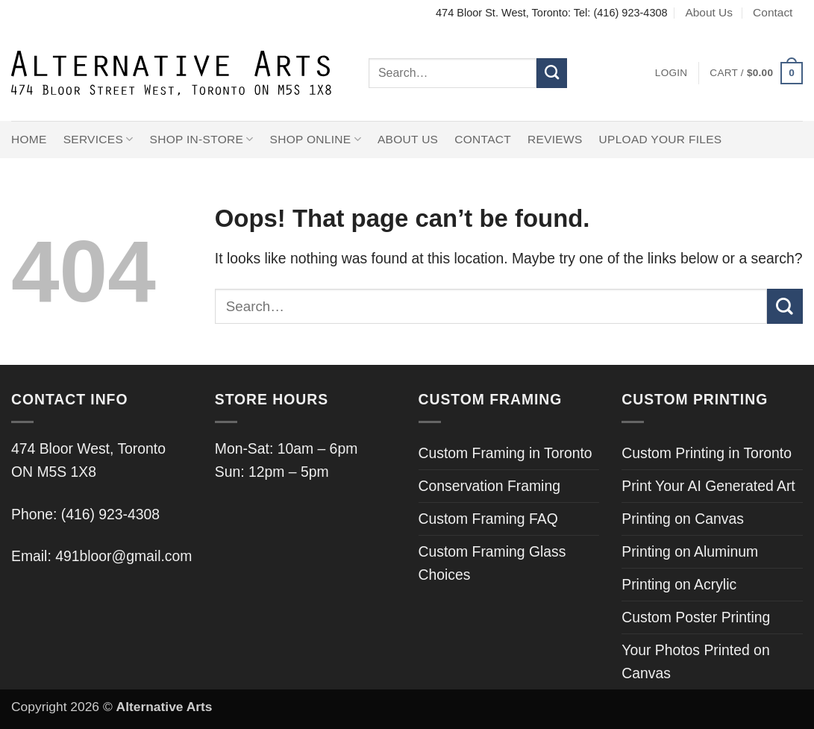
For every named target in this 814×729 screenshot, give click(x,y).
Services (98, 139)
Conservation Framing (489, 486)
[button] (671, 73)
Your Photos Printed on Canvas (695, 661)
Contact (772, 12)
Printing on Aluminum (690, 551)
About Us (709, 12)
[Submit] (551, 73)
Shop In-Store (202, 139)
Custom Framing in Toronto (505, 453)
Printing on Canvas (683, 518)
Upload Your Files (660, 139)
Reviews (555, 139)
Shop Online (315, 139)
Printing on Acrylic (679, 584)
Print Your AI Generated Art (708, 486)
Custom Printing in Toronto (707, 453)
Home (29, 139)
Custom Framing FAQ (488, 518)
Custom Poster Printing (696, 617)
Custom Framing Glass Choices (492, 563)
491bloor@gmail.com (123, 556)
